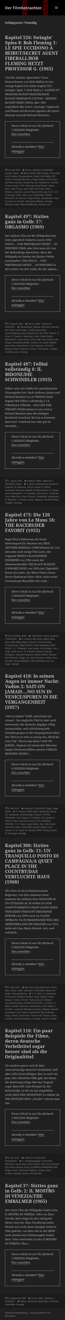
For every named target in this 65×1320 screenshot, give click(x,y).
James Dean (23, 339)
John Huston (42, 493)
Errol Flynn (52, 179)
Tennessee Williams (34, 201)
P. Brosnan (10, 195)
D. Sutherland (49, 993)
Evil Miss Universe (13, 182)
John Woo (9, 827)
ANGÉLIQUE (32, 811)
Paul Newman (37, 346)
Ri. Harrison (21, 198)
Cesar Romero (44, 642)
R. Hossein (30, 830)
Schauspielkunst (19, 993)
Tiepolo (46, 1015)
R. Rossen (22, 499)
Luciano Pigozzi (30, 192)
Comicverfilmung (12, 333)
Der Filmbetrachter (23, 7)
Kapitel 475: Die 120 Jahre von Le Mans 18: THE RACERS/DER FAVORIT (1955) (30, 522)
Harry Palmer (41, 186)
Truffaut (8, 1173)
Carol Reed (46, 1161)
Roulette (9, 661)
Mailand (40, 651)
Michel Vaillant (41, 654)
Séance (14, 1015)
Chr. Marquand (12, 815)
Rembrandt (34, 1012)
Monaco (52, 654)
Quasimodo (53, 496)
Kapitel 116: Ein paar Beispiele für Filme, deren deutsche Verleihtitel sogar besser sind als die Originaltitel (29, 1043)
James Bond (32, 824)
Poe (18, 1012)
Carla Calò (54, 173)
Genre (28, 170)
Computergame (25, 176)
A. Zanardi (26, 639)
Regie (18, 484)
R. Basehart (10, 499)
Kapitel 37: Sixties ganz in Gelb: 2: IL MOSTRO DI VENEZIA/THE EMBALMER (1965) (31, 1193)
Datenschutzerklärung (16, 1312)
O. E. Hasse (18, 830)
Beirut (26, 173)
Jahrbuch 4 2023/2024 (34, 808)
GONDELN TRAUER (33, 1003)
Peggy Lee (24, 658)
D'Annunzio (10, 997)
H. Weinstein (27, 336)
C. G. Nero (37, 993)
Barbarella (44, 811)
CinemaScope (11, 645)
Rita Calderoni (47, 1012)
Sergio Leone (11, 1170)
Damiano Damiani (25, 997)
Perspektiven (11, 1161)
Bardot (53, 811)
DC (37, 333)
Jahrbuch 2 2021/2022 (35, 1158)
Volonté (53, 1018)
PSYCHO (49, 346)
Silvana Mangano (22, 661)
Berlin (33, 173)
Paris (18, 195)
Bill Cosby (9, 330)
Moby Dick (15, 496)
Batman (37, 327)
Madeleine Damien (32, 1009)
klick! (47, 189)
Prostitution (42, 496)
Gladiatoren (44, 182)
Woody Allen (36, 1173)
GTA (22, 186)
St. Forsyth (19, 201)
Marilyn (53, 342)
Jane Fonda (16, 189)
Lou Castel (43, 342)
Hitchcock (24, 1006)
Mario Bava (10, 346)
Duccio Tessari (34, 487)
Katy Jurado (33, 648)
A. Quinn (31, 484)
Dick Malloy (45, 176)
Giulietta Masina (41, 490)
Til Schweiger (11, 833)
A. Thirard (20, 811)
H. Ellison (48, 1003)
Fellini (15, 821)
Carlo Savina (11, 176)
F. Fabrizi (46, 487)
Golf (38, 821)
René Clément (16, 1167)
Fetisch (52, 333)
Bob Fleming (42, 173)
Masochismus (23, 346)
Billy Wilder (16, 642)
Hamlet (15, 1006)
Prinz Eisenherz (37, 658)
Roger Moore (34, 198)
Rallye (49, 658)
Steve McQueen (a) (40, 661)
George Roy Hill (30, 182)
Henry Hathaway (41, 645)
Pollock (24, 1012)
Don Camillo (47, 818)
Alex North (37, 639)
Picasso (31, 496)
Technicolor (24, 1015)
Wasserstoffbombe (28, 204)
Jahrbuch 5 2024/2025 (42, 170)
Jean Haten (28, 189)
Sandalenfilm (47, 198)
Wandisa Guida (12, 204)
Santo (30, 499)
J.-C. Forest (20, 824)
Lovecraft (17, 192)
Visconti (44, 1018)
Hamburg (29, 186)
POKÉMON (39, 195)
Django (8, 1000)
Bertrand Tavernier (50, 327)
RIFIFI (39, 830)
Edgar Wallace (39, 179)
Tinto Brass (43, 349)
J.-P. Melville (29, 493)
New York (45, 1164)
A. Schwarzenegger (31, 1161)
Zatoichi (42, 204)
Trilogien (53, 349)
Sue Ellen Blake (51, 499)
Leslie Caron (17, 651)
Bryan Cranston (29, 642)
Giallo (37, 324)
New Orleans (34, 1164)
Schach (33, 349)
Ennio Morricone (41, 987)
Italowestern (10, 339)
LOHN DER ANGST (30, 827)
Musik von (50, 990)
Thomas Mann (44, 1170)
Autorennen (37, 636)
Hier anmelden (20, 134)
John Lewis (50, 824)
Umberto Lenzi (12, 352)
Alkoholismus (26, 327)
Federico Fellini (34, 481)
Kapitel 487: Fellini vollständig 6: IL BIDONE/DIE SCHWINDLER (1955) (28, 372)
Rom (55, 658)
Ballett (46, 639)
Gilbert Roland (26, 645)
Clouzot (37, 815)
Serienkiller (10, 1304)
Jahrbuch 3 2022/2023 (34, 990)
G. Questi (16, 336)
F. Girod (16, 1000)
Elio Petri (44, 333)
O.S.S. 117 (53, 192)
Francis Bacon (35, 1000)
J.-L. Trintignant (19, 648)
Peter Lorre (27, 195)
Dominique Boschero (21, 179)
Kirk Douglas (46, 648)
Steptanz (39, 499)
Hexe (36, 336)
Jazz (42, 824)
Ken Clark (39, 189)
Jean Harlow (48, 339)
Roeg (46, 830)
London (34, 342)
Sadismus (24, 349)
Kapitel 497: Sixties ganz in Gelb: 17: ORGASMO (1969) (27, 221)
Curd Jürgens (22, 818)
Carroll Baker (21, 330)
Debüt (36, 176)
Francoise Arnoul (27, 821)
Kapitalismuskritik (21, 342)
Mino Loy (42, 192)
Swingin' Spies (12, 173)
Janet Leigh (35, 339)
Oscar (24, 496)
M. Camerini (29, 651)
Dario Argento (28, 333)
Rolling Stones (11, 349)
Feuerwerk (10, 490)
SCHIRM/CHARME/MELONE (44, 1167)
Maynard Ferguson (24, 654)
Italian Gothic (46, 336)
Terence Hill (36, 1015)
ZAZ (49, 204)
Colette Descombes (37, 330)
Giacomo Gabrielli (24, 490)
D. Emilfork (35, 818)
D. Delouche (20, 487)
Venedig (48, 201)
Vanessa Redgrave (22, 1018)
